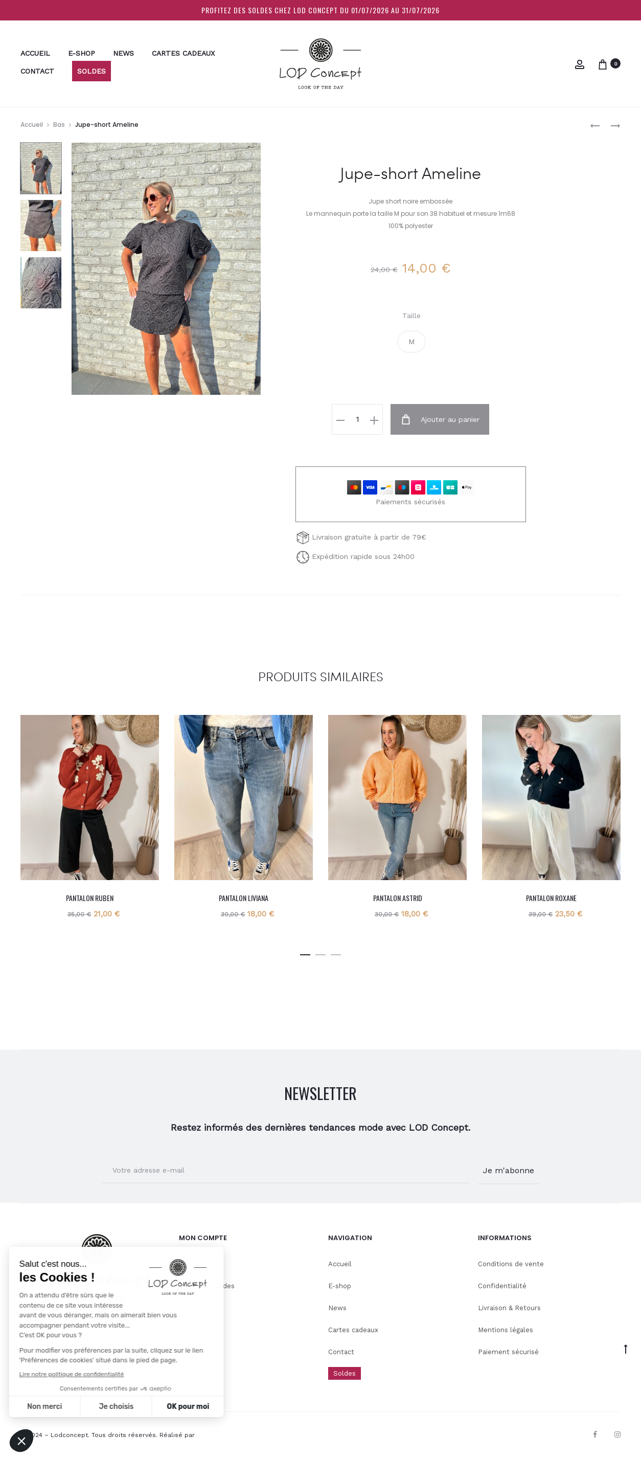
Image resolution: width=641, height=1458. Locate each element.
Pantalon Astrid (397, 897)
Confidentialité (502, 1285)
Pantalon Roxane (551, 897)
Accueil (35, 53)
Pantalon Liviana (243, 897)
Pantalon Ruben (89, 897)
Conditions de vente (511, 1263)
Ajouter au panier (440, 419)
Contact (37, 71)
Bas (59, 124)
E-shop (81, 53)
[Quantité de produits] (361, 419)
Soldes (91, 71)
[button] (411, 341)
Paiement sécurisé (508, 1351)
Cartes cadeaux (183, 53)
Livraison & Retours (509, 1307)
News (123, 53)
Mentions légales (505, 1329)
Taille (411, 315)
